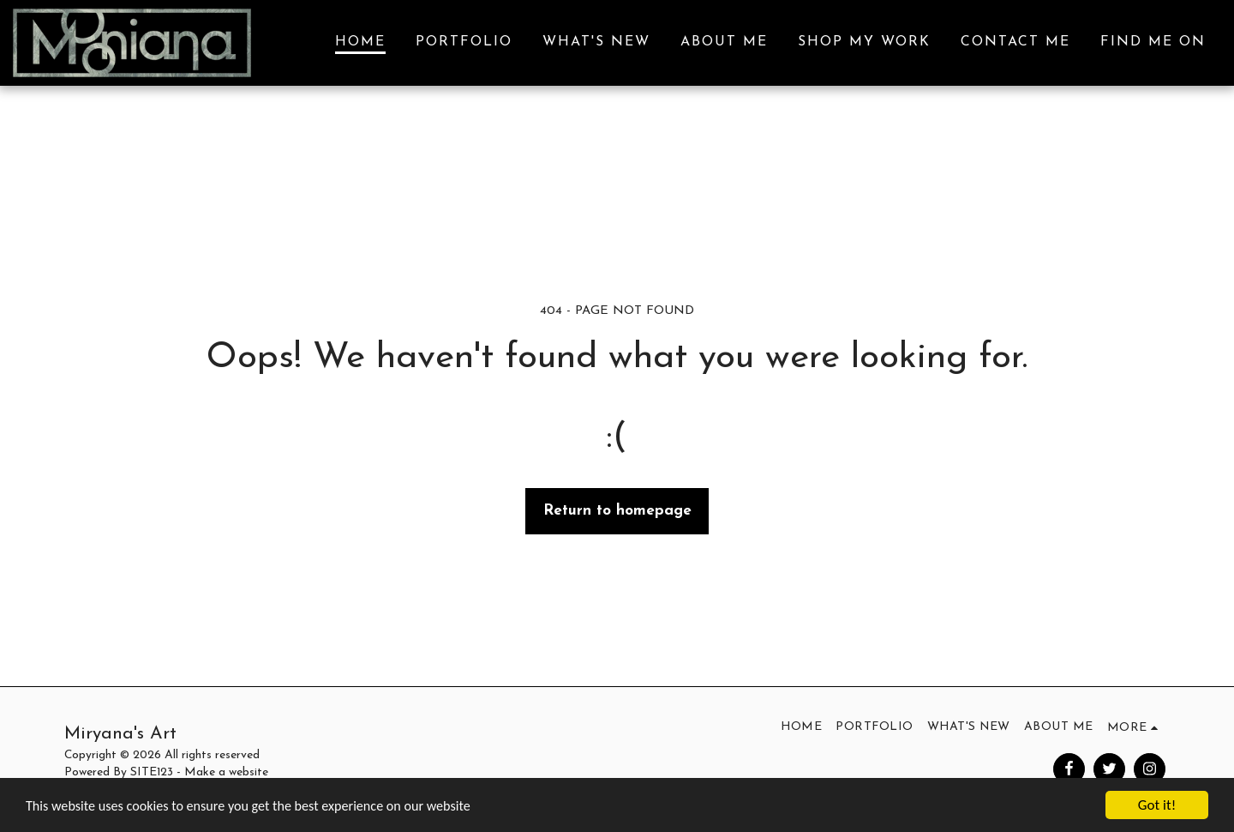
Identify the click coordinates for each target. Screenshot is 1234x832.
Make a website (226, 772)
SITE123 (151, 772)
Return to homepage (617, 510)
